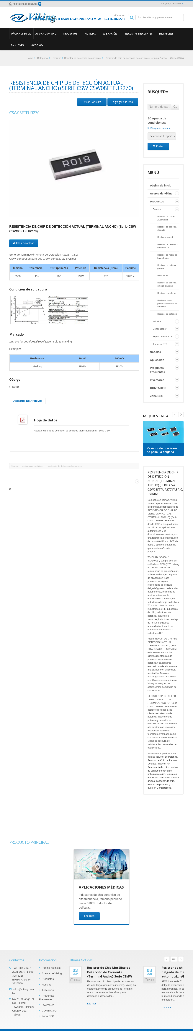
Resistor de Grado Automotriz (166, 218)
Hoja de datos (45, 420)
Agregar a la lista (123, 102)
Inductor (157, 321)
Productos (71, 33)
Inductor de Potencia (166, 756)
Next (174, 414)
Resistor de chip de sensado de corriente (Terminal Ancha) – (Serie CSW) (144, 58)
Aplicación (111, 33)
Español (177, 3)
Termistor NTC (160, 344)
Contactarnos (164, 787)
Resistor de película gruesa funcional (166, 284)
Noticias (91, 33)
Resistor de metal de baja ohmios (167, 256)
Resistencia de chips (158, 767)
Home (30, 58)
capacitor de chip (165, 781)
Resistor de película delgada (166, 228)
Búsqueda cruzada (159, 128)
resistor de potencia (158, 784)
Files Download (23, 243)
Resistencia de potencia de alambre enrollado (167, 303)
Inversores (167, 33)
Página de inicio (21, 33)
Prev (181, 414)
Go (175, 106)
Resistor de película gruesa (166, 266)
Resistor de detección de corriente (82, 58)
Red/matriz (162, 275)
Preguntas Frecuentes (139, 33)
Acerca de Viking (47, 33)
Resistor (56, 58)
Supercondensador (162, 336)
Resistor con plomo (166, 293)
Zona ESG (38, 44)
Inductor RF (164, 763)
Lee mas (91, 1003)
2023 (149, 980)
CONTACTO (19, 44)
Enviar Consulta (92, 102)
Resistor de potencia (167, 314)
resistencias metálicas (32, 466)
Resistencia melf (165, 237)
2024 (75, 980)
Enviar (158, 146)
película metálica (156, 774)
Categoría (42, 58)
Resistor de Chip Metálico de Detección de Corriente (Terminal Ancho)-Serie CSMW (109, 972)
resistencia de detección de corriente (64, 466)
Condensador (159, 329)
